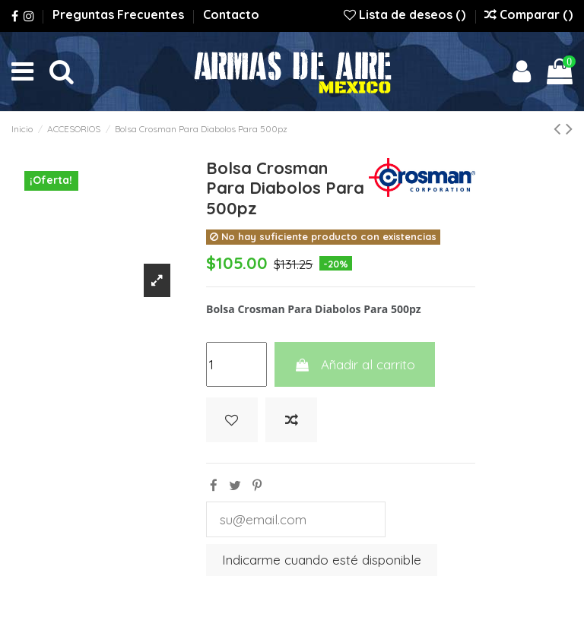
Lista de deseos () (406, 14)
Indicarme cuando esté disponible (321, 560)
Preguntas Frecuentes (119, 14)
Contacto (231, 14)
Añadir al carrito (354, 364)
